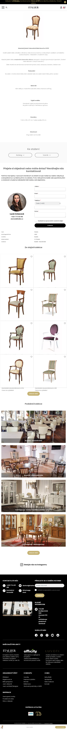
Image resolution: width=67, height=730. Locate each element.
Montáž (26, 682)
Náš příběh (48, 677)
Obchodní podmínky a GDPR (33, 686)
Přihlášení (6, 677)
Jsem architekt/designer (10, 686)
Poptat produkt (60, 727)
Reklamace (27, 684)
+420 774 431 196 (17, 217)
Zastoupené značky (9, 696)
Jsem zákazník (7, 684)
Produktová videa (8, 699)
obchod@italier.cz (17, 219)
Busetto (36, 237)
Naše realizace (49, 682)
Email (36, 193)
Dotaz (37, 211)
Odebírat (40, 595)
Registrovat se (7, 679)
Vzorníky (26, 677)
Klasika (36, 232)
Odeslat (50, 225)
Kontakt (47, 684)
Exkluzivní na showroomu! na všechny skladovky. (30, 1)
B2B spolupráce (8, 682)
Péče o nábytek (7, 701)
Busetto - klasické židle (40, 241)
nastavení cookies (48, 723)
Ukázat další (33, 394)
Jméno (37, 186)
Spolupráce (48, 679)
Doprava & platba (29, 679)
